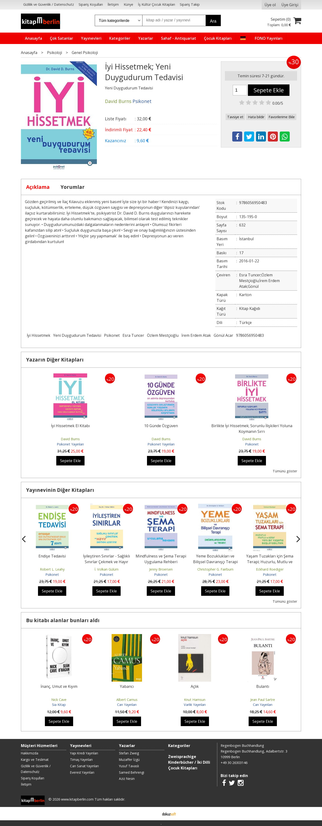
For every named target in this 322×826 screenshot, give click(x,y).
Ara (213, 21)
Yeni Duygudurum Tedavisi (77, 335)
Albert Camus (126, 699)
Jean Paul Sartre (262, 699)
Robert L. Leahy (52, 569)
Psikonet (112, 335)
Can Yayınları (127, 704)
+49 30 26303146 (234, 762)
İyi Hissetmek (38, 335)
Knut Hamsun (194, 699)
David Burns (70, 439)
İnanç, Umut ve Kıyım (59, 686)
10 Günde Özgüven (161, 425)
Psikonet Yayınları (70, 444)
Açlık (195, 686)
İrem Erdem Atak (196, 335)
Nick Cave (58, 699)
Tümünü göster (285, 471)
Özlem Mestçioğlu (163, 335)
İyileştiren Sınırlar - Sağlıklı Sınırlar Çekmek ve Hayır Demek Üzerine (106, 561)
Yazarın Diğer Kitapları (55, 359)
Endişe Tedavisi (52, 556)
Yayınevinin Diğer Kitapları (60, 490)
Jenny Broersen (161, 569)
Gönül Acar (223, 335)
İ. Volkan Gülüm (106, 569)
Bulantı (262, 686)
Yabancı (127, 686)
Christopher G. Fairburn (215, 569)
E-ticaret (153, 813)
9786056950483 (250, 335)
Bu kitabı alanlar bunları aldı (62, 620)
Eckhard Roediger (270, 569)
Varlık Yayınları (195, 704)
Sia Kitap (59, 704)
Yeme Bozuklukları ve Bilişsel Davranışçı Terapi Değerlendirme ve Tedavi (215, 561)
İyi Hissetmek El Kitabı (70, 425)
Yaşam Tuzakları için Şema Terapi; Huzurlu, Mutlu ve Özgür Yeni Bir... (269, 561)
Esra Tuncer (133, 335)
